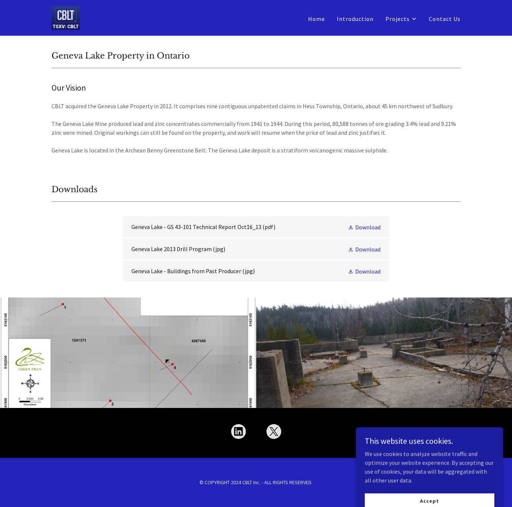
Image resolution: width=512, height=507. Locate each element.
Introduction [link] (355, 18)
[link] (66, 17)
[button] (401, 18)
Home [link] (316, 18)
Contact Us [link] (444, 18)
